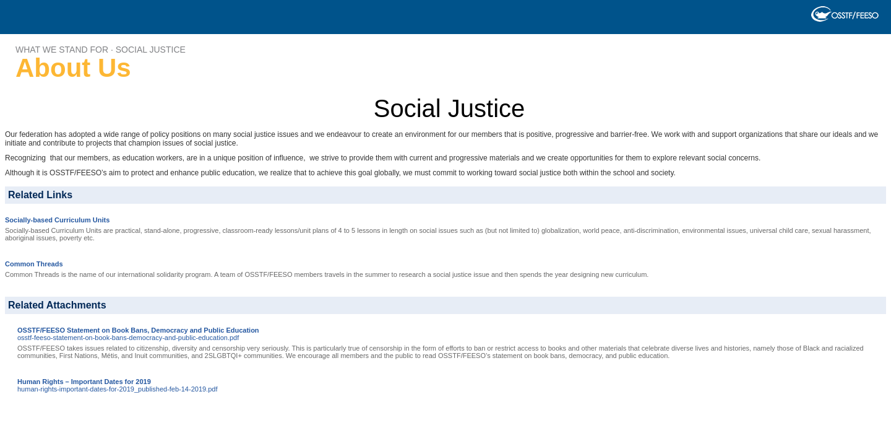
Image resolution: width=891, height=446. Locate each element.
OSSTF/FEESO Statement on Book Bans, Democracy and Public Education (138, 330)
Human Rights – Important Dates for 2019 (84, 381)
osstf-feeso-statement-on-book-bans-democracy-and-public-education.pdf (128, 337)
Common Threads (34, 264)
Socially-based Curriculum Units (57, 220)
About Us (73, 68)
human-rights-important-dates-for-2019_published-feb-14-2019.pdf (117, 389)
